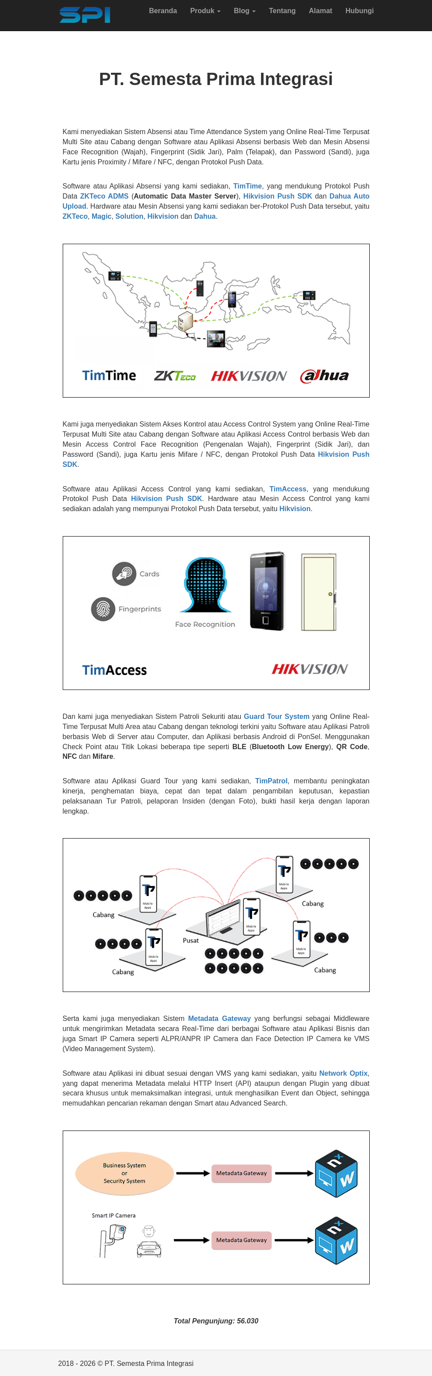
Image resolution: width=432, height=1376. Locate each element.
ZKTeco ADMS (104, 196)
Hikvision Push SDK (277, 196)
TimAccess (287, 489)
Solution (129, 216)
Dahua (205, 216)
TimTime (247, 186)
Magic (101, 216)
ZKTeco (75, 216)
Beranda (163, 10)
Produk (205, 10)
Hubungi (360, 10)
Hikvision (163, 216)
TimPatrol (271, 781)
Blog (245, 10)
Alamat (320, 10)
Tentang (282, 10)
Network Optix (343, 1073)
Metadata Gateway (219, 1018)
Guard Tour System (277, 716)
